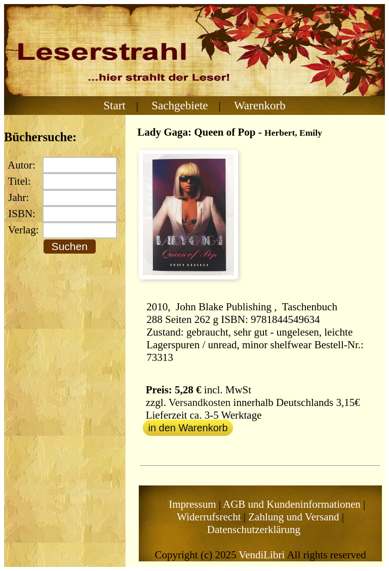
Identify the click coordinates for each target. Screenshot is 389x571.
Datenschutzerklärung (253, 529)
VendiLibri (262, 555)
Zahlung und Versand (293, 517)
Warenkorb (260, 105)
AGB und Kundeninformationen (292, 504)
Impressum (192, 504)
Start (114, 105)
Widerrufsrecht (209, 517)
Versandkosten (199, 402)
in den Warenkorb (187, 427)
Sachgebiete (179, 105)
